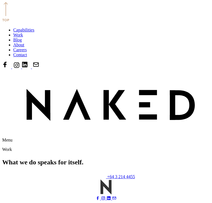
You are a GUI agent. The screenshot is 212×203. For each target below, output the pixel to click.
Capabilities (23, 30)
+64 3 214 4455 (121, 176)
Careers (20, 49)
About (18, 44)
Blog (17, 40)
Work (18, 35)
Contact (20, 54)
